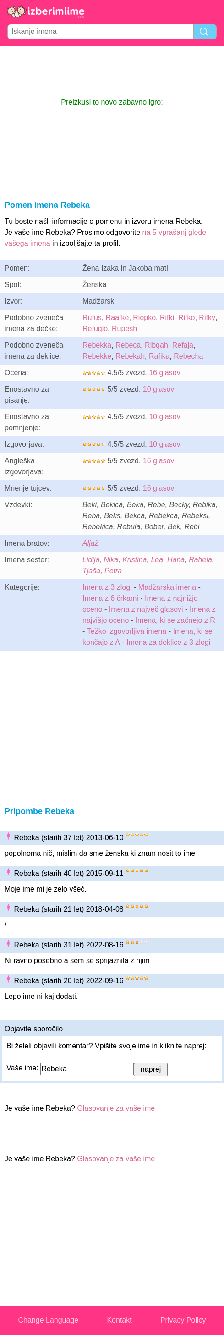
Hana (176, 560)
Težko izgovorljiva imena (126, 631)
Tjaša (91, 571)
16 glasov (164, 373)
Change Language (48, 1320)
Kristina (134, 560)
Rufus (92, 317)
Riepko (144, 317)
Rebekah (130, 356)
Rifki (167, 317)
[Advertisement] (112, 71)
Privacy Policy (183, 1320)
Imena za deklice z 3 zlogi (168, 642)
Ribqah (156, 345)
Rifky (207, 317)
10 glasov (159, 389)
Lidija (90, 560)
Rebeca (128, 345)
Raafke (117, 317)
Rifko (186, 317)
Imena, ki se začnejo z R (175, 620)
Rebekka (96, 345)
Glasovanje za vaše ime (116, 1108)
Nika (111, 560)
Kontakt (119, 1320)
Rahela (200, 560)
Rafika (159, 356)
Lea (157, 560)
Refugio (95, 328)
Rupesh (124, 328)
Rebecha (188, 356)
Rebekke (96, 356)
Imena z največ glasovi (146, 609)
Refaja (182, 345)
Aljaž (90, 543)
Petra (113, 571)
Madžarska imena (167, 587)
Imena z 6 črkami (110, 598)
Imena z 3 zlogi (107, 587)
